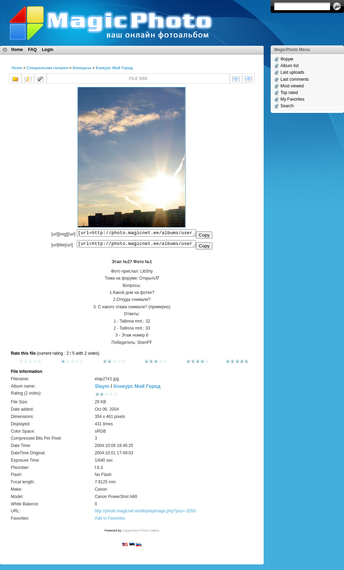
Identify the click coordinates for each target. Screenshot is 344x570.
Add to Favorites (110, 520)
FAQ (32, 49)
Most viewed (292, 86)
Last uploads (292, 72)
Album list (289, 65)
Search (287, 105)
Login (47, 49)
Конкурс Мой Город (114, 68)
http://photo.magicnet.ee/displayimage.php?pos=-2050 (145, 513)
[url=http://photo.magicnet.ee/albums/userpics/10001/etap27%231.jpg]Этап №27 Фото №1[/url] (136, 245)
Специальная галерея (47, 68)
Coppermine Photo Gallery (140, 532)
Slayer (102, 388)
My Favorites (292, 99)
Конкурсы (82, 68)
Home (17, 49)
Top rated (289, 92)
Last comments (294, 79)
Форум (286, 59)
